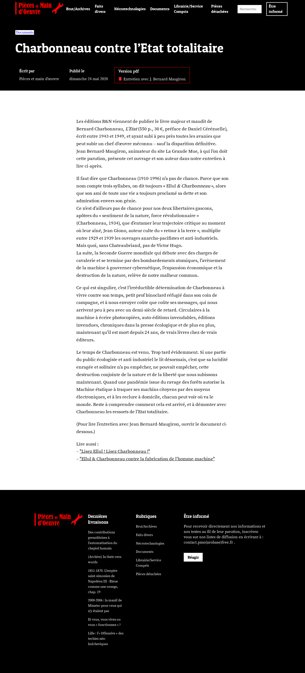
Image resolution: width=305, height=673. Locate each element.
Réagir (193, 557)
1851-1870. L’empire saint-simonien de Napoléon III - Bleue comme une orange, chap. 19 (103, 581)
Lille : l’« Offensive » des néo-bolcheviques (105, 638)
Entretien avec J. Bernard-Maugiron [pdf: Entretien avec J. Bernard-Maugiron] (152, 79)
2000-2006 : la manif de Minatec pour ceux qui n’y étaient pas (105, 605)
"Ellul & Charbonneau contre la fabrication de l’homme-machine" (147, 459)
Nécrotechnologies (130, 8)
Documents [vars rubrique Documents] (25, 32)
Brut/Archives (78, 8)
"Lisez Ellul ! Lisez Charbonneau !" (115, 451)
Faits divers (144, 535)
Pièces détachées (148, 574)
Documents (159, 8)
